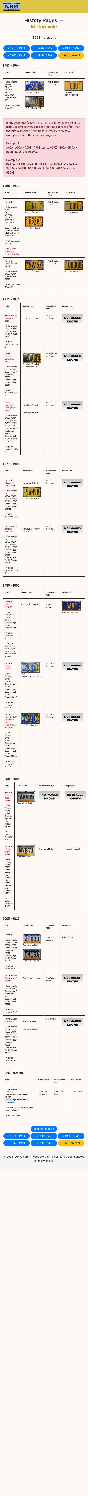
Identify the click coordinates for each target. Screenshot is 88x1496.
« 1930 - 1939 (71, 48)
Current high (10, 1102)
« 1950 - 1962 (43, 55)
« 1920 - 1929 (43, 48)
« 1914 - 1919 (16, 48)
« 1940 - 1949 (16, 55)
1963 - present (71, 55)
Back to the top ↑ (44, 1128)
